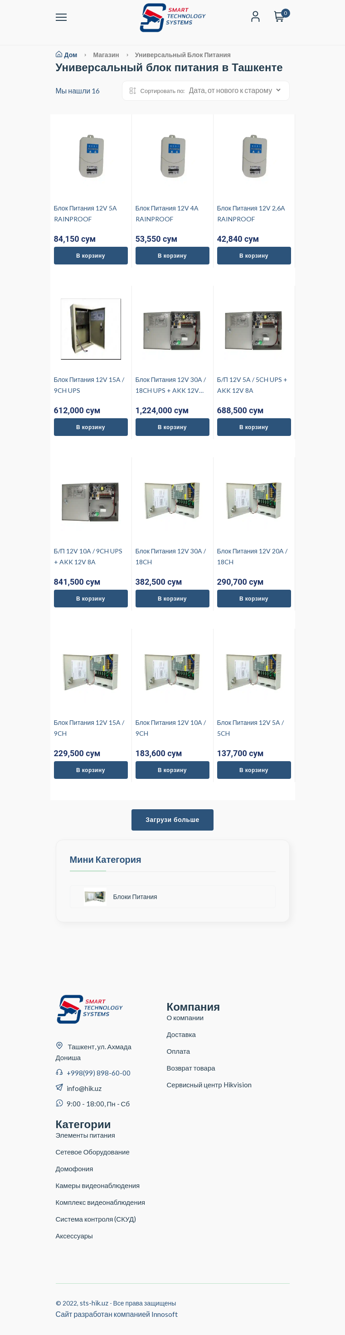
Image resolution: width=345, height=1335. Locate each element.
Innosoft (164, 1314)
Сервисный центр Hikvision (209, 1085)
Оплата (178, 1051)
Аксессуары (74, 1236)
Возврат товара (191, 1068)
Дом (67, 55)
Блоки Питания (120, 897)
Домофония (74, 1168)
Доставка (181, 1034)
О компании (185, 1017)
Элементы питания (85, 1135)
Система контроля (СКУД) (96, 1219)
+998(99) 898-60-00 (99, 1073)
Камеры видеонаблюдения (98, 1185)
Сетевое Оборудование (93, 1152)
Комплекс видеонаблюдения (101, 1202)
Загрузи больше (172, 820)
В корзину (90, 255)
